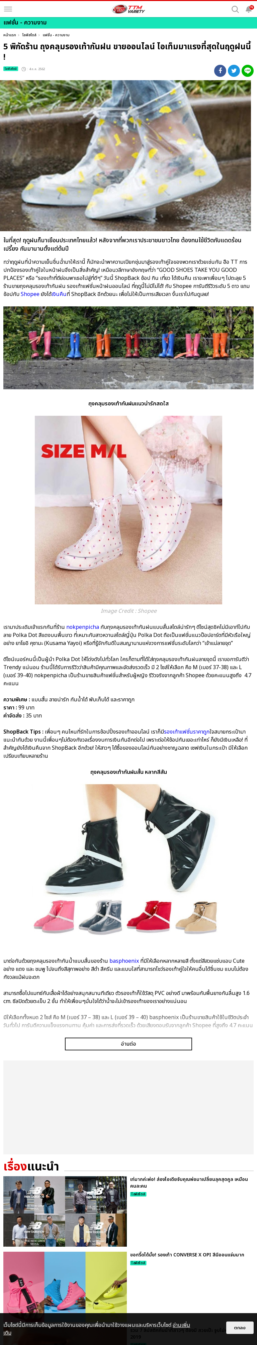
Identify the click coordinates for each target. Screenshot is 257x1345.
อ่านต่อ (128, 1135)
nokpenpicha (82, 627)
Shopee (30, 294)
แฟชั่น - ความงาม (56, 35)
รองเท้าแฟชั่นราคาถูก (186, 732)
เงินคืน (59, 294)
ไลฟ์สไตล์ (29, 35)
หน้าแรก (9, 35)
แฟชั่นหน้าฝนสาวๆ (70, 1082)
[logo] (128, 9)
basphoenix (124, 961)
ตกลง (240, 1327)
